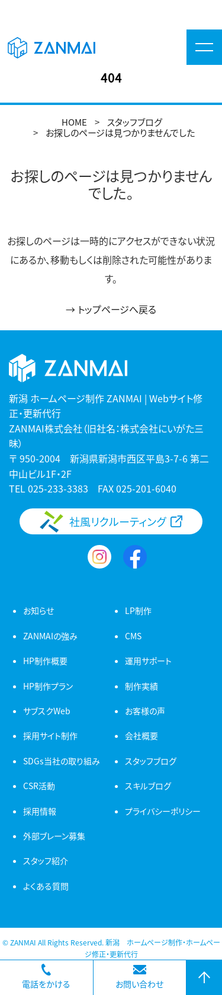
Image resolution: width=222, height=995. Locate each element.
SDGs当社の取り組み (61, 761)
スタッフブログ (134, 122)
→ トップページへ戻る (111, 309)
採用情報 (39, 811)
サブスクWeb (46, 711)
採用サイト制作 (50, 735)
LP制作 (138, 610)
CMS (133, 636)
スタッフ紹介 (45, 860)
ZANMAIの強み (50, 636)
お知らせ (38, 610)
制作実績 (141, 686)
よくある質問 (46, 886)
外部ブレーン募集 (54, 836)
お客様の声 (145, 711)
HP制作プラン (48, 686)
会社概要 (141, 735)
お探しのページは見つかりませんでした (120, 132)
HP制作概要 (45, 660)
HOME (74, 122)
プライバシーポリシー (163, 811)
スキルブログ (148, 786)
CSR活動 (39, 786)
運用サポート (148, 660)
